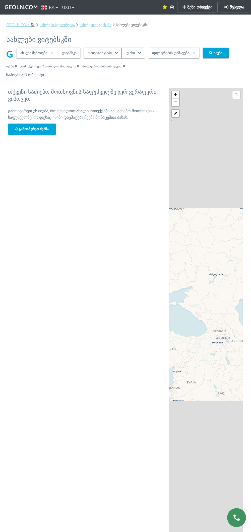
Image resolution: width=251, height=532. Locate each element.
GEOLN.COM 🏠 (20, 25)
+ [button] (175, 95)
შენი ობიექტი (197, 7)
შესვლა (234, 7)
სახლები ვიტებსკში (95, 25)
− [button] (175, 102)
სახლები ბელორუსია (57, 25)
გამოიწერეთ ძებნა (32, 129)
